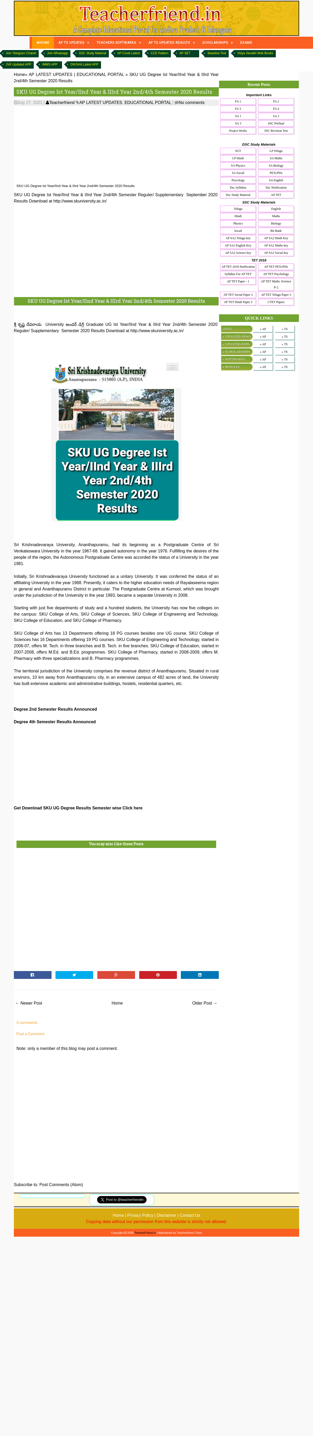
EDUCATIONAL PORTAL (148, 102)
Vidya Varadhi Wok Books (255, 53)
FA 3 (238, 109)
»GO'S (227, 329)
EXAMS (246, 43)
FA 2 (276, 101)
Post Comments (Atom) (61, 1184)
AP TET (276, 195)
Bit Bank (276, 231)
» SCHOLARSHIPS (236, 352)
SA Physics (238, 165)
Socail (238, 231)
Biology (276, 223)
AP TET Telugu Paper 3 (276, 295)
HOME (42, 43)
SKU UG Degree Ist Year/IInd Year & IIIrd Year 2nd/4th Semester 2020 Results (114, 91)
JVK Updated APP (18, 64)
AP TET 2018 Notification (238, 266)
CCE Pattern (159, 53)
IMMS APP (49, 64)
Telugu (238, 209)
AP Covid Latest (128, 53)
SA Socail (238, 173)
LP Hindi (238, 158)
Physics (238, 223)
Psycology (238, 180)
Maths (276, 216)
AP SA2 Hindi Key (276, 238)
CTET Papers (275, 302)
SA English (276, 180)
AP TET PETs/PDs (276, 266)
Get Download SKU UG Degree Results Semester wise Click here (78, 808)
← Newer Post (28, 1003)
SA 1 (238, 116)
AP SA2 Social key (276, 253)
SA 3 (238, 123)
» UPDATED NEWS (236, 336)
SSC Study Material (92, 53)
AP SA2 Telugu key (238, 238)
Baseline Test (217, 53)
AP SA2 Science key (238, 253)
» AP (263, 329)
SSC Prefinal (276, 123)
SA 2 (276, 116)
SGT (238, 151)
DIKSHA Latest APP (84, 64)
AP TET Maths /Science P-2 (276, 284)
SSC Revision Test (276, 131)
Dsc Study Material (238, 195)
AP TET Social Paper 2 (238, 295)
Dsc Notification (276, 187)
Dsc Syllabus (238, 187)
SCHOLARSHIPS (215, 43)
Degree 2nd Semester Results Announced (55, 709)
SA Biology (276, 165)
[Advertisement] (130, 145)
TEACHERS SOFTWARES (116, 43)
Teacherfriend (60, 102)
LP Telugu (276, 151)
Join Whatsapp (57, 53)
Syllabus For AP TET (238, 274)
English (276, 209)
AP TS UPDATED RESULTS (169, 43)
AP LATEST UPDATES (100, 102)
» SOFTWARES (233, 359)
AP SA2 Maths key (276, 245)
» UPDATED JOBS (235, 344)
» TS (285, 329)
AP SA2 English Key (238, 245)
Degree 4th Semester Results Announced (55, 722)
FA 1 (238, 101)
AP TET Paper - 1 (238, 281)
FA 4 (276, 109)
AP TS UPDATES (71, 43)
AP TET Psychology (276, 274)
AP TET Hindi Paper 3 (238, 302)
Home (117, 1003)
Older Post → (204, 1003)
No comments (192, 102)
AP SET (184, 53)
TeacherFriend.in (145, 1232)
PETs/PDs (276, 173)
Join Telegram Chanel (21, 53)
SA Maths (276, 158)
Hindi (238, 216)
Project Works (238, 131)
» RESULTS (230, 367)
